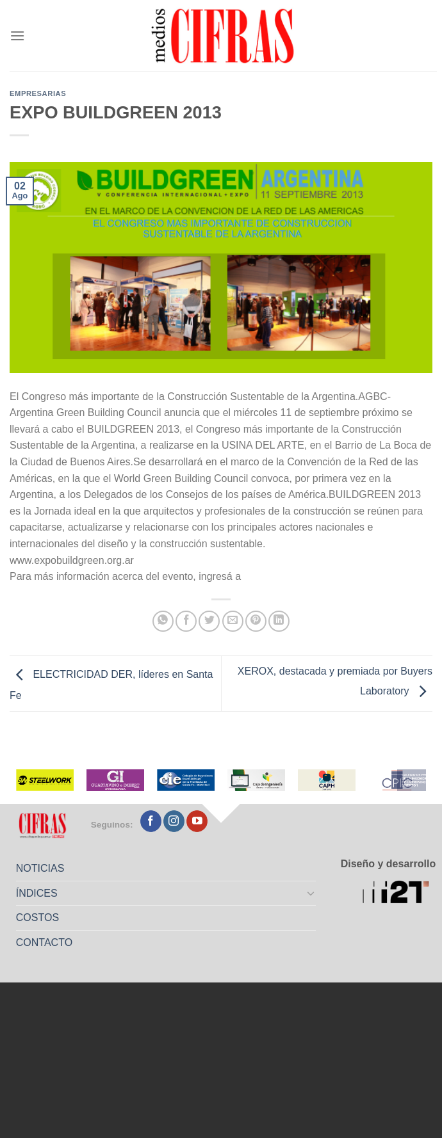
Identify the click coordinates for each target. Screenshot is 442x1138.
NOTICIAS (40, 868)
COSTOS (37, 917)
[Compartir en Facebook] (186, 621)
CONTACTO (44, 942)
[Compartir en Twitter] (209, 621)
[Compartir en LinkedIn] (279, 621)
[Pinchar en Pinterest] (255, 621)
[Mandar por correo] (232, 621)
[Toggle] (311, 893)
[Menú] (17, 35)
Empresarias (38, 93)
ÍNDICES (37, 893)
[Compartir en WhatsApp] (163, 621)
